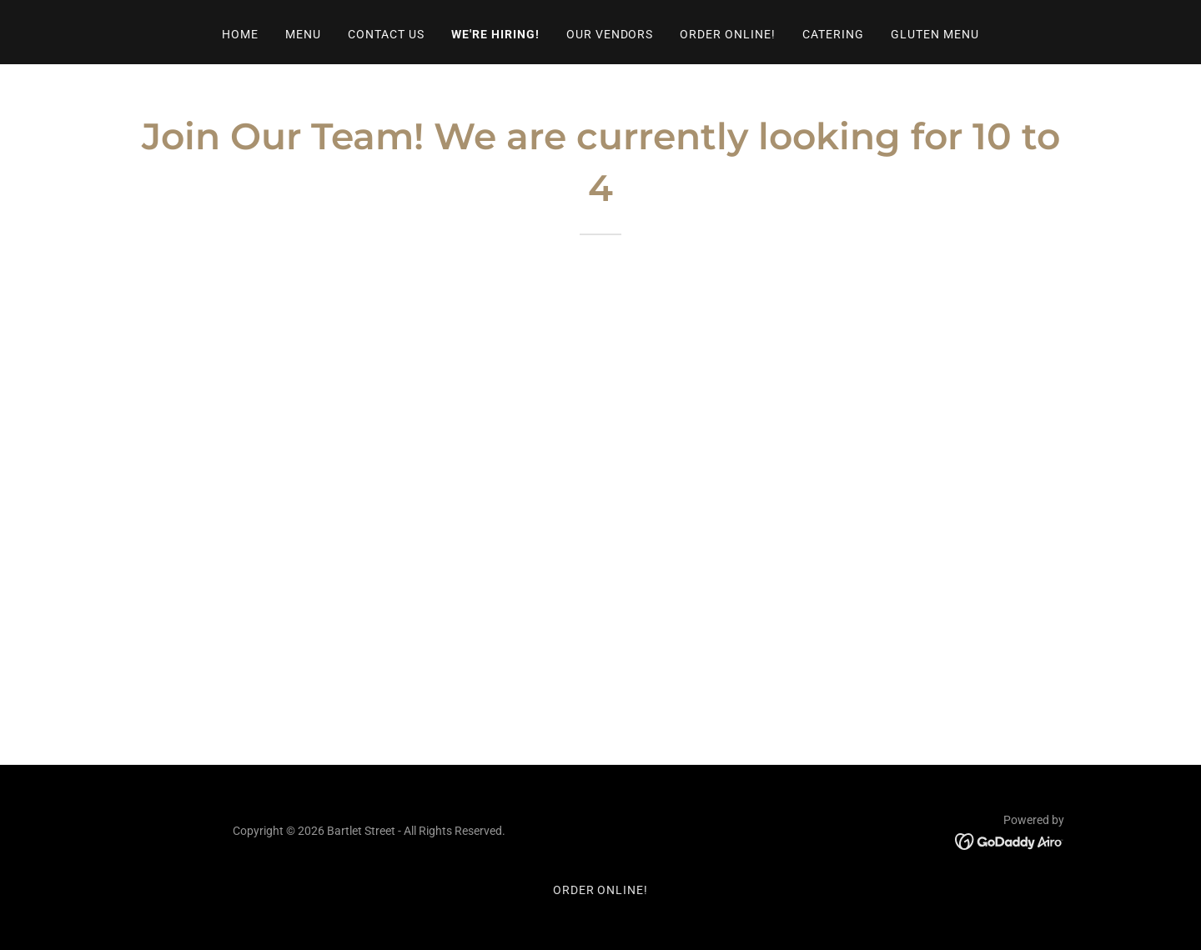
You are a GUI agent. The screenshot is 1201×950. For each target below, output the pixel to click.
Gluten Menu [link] (935, 34)
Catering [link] (833, 34)
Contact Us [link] (386, 34)
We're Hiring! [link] (495, 34)
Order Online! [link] (728, 34)
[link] (1009, 840)
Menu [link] (303, 34)
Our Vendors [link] (610, 34)
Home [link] (240, 34)
